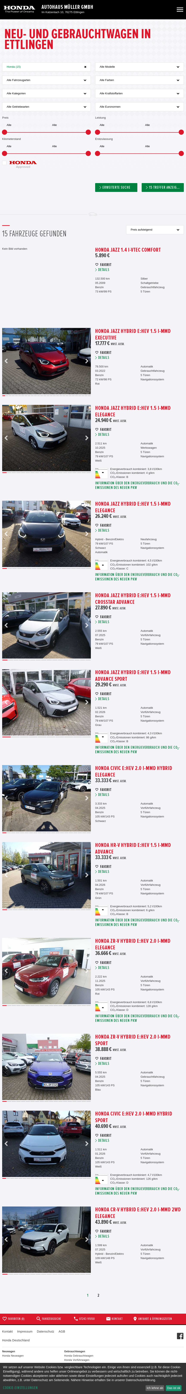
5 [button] (16, 395)
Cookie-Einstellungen (20, 1388)
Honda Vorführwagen (77, 1360)
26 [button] (83, 395)
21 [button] (67, 395)
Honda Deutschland (16, 1340)
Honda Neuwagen (13, 1355)
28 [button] (89, 395)
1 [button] (3, 395)
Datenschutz (45, 1331)
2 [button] (7, 395)
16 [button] (51, 395)
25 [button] (79, 395)
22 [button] (70, 395)
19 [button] (60, 395)
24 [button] (76, 395)
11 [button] (35, 395)
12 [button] (38, 395)
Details (103, 270)
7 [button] (22, 395)
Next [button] (87, 361)
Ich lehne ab (155, 1388)
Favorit (106, 265)
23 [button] (73, 395)
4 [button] (13, 395)
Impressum (25, 1331)
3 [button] (10, 395)
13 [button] (41, 395)
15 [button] (48, 395)
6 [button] (19, 395)
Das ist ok (173, 1388)
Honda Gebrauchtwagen (78, 1355)
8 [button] (26, 395)
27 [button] (86, 395)
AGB (62, 1331)
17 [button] (54, 395)
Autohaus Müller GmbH (67, 7)
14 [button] (44, 395)
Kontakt (7, 1331)
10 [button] (32, 395)
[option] (46, 361)
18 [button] (57, 395)
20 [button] (63, 395)
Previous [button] (6, 361)
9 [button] (29, 395)
